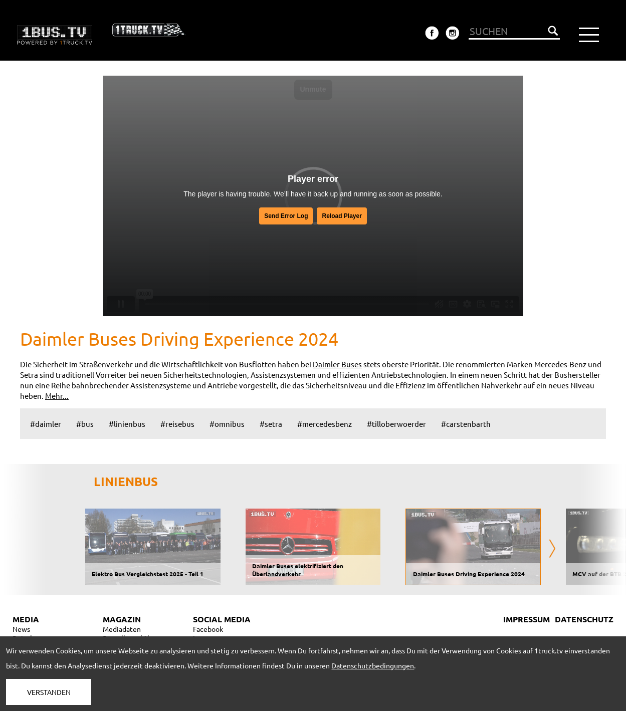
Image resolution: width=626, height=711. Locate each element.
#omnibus (227, 423)
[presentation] (552, 549)
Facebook (208, 628)
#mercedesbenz (324, 423)
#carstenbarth (466, 423)
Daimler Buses (337, 364)
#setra (271, 423)
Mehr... (57, 395)
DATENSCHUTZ (584, 619)
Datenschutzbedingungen (372, 665)
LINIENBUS (126, 481)
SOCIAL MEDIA (222, 619)
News (21, 628)
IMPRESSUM (526, 619)
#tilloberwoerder (396, 423)
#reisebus (177, 423)
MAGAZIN (122, 619)
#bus (85, 423)
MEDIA (26, 619)
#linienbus (127, 423)
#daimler (45, 423)
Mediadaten (122, 628)
